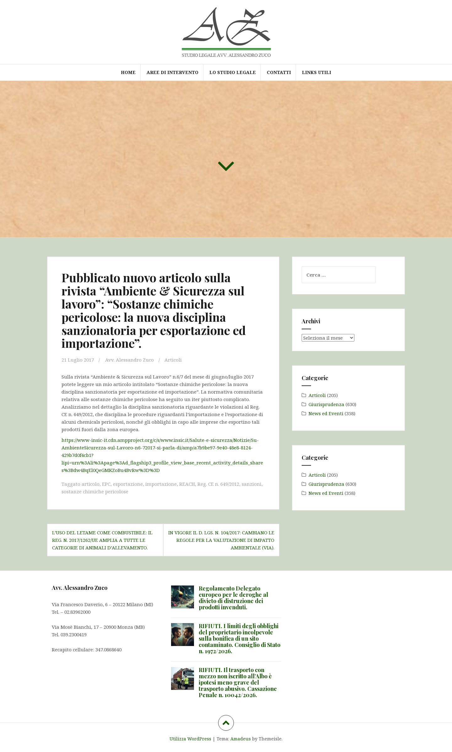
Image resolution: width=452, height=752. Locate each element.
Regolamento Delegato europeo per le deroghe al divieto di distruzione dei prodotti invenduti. (233, 598)
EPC (106, 484)
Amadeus (240, 739)
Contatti (279, 72)
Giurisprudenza (326, 404)
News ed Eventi (326, 413)
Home (128, 72)
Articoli (173, 360)
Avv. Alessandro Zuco (129, 360)
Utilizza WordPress (190, 739)
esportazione (128, 484)
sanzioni (251, 484)
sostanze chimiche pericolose (95, 491)
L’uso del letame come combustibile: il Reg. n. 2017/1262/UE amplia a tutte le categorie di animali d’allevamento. (102, 540)
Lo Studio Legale (232, 72)
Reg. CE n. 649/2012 (218, 484)
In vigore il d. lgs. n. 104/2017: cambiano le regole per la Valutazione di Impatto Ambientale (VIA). (221, 540)
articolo (91, 484)
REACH (187, 484)
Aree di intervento (172, 72)
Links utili (316, 72)
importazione (161, 484)
